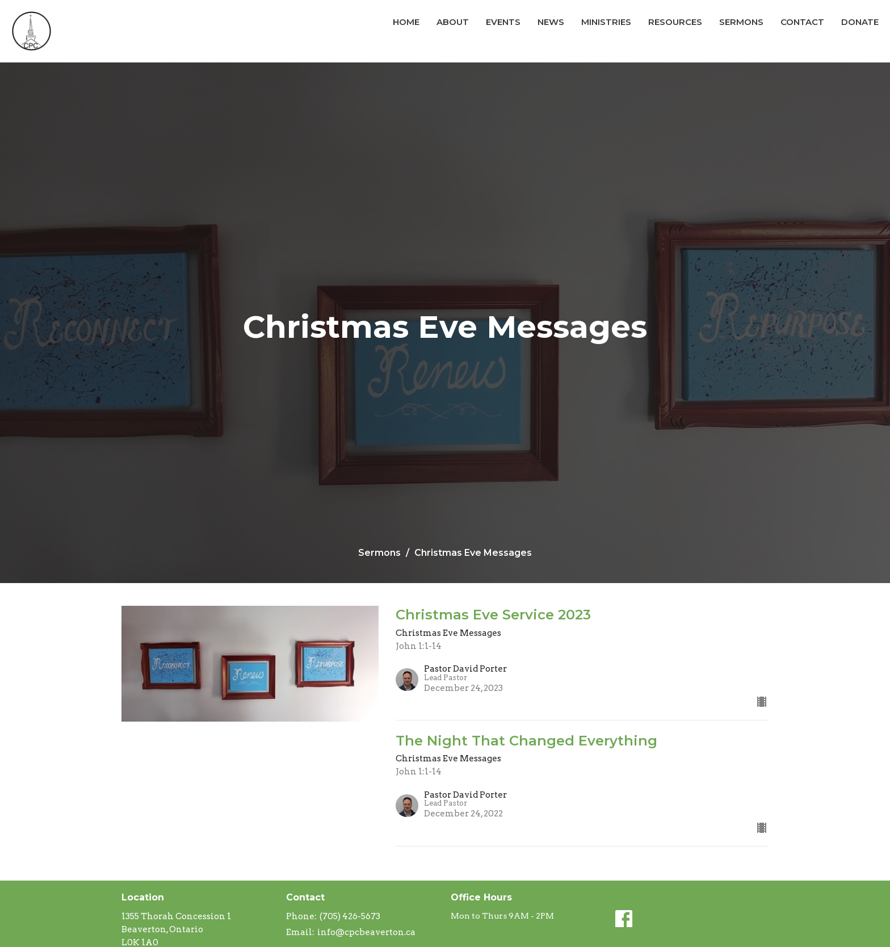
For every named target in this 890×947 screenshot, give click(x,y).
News (551, 21)
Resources (675, 21)
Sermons (741, 21)
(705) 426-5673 (350, 916)
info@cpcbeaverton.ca (366, 932)
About (452, 21)
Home (406, 21)
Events (503, 21)
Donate (860, 21)
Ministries (606, 21)
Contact (802, 21)
